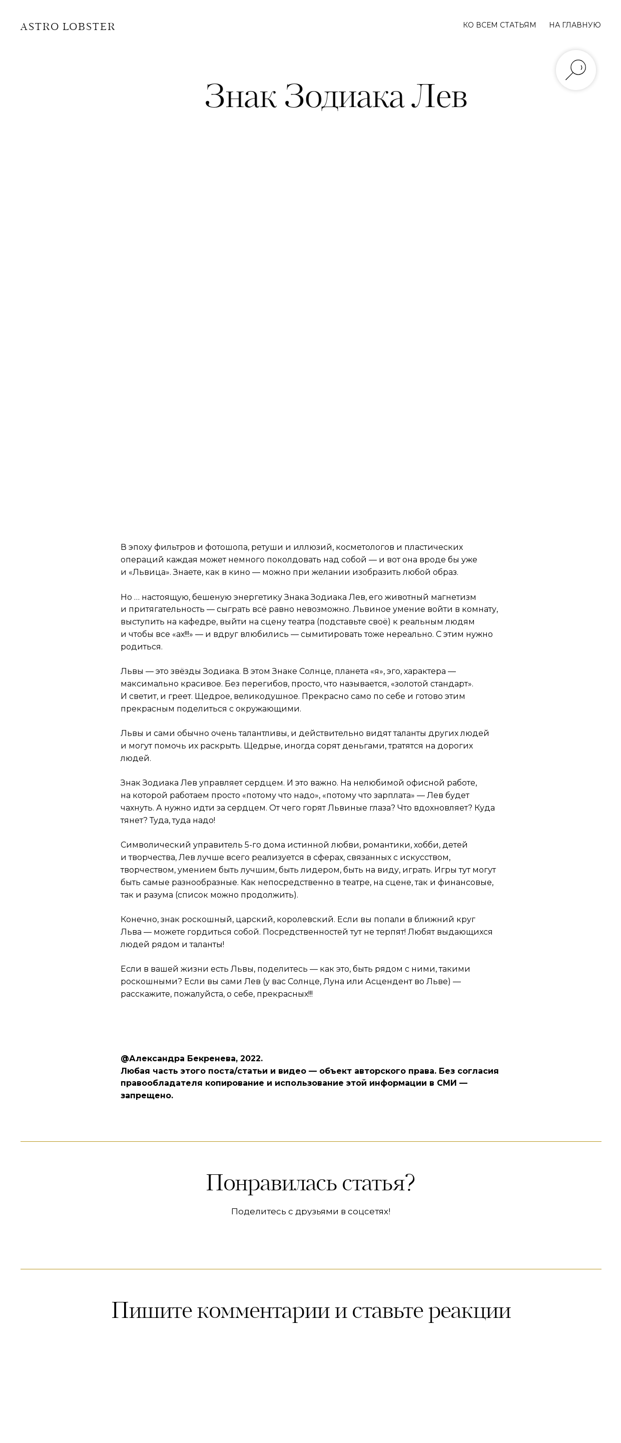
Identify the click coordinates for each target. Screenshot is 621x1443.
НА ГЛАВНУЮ (575, 25)
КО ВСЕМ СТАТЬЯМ (499, 25)
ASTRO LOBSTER (68, 27)
